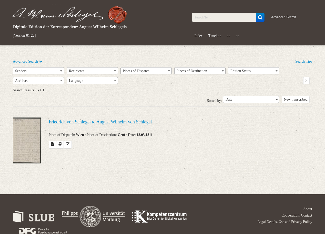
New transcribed (295, 99)
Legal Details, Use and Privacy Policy (285, 222)
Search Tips (303, 61)
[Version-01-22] (24, 35)
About (307, 209)
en (237, 36)
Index (199, 36)
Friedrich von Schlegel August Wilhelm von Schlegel (100, 121)
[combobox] (38, 70)
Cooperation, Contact (296, 215)
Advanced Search (283, 17)
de (228, 36)
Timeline (214, 36)
